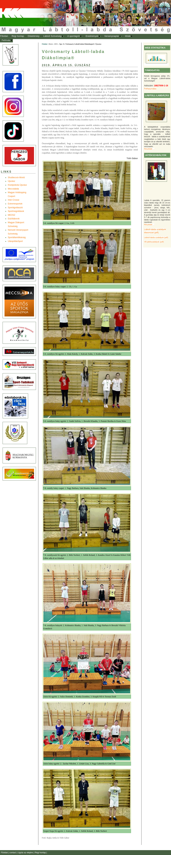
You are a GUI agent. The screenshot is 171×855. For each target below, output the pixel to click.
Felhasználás (150, 89)
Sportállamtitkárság (17, 237)
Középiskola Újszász (17, 185)
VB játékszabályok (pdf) (154, 242)
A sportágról (73, 36)
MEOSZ (11, 215)
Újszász (11, 181)
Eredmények (92, 36)
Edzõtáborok (13, 218)
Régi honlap (18, 36)
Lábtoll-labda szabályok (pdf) (156, 237)
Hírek (128, 36)
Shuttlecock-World (16, 177)
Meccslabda (13, 189)
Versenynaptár (111, 36)
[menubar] (69, 38)
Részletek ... (149, 149)
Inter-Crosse (13, 200)
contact (13, 852)
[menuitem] (4, 36)
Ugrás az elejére (26, 852)
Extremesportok (15, 204)
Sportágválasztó (15, 207)
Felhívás (6, 40)
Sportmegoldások (16, 211)
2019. (56, 44)
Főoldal (4, 36)
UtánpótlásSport (15, 241)
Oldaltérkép (34, 36)
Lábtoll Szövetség (52, 36)
